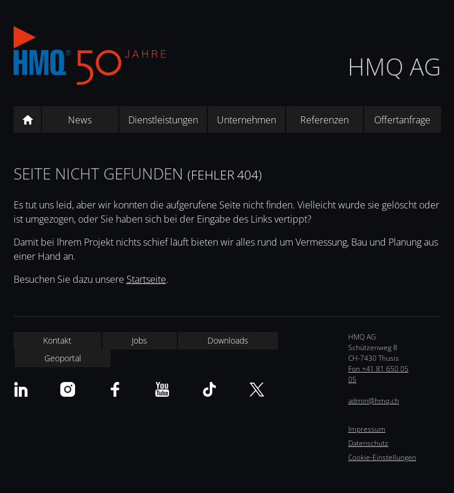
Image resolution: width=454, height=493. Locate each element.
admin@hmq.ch (373, 401)
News (80, 119)
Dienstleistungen (163, 119)
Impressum (366, 429)
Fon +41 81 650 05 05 (378, 374)
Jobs (139, 340)
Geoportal (62, 358)
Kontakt (57, 340)
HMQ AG (394, 66)
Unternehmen (246, 119)
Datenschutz (368, 443)
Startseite (146, 279)
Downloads (227, 340)
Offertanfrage (402, 119)
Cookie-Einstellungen (382, 457)
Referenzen (324, 119)
